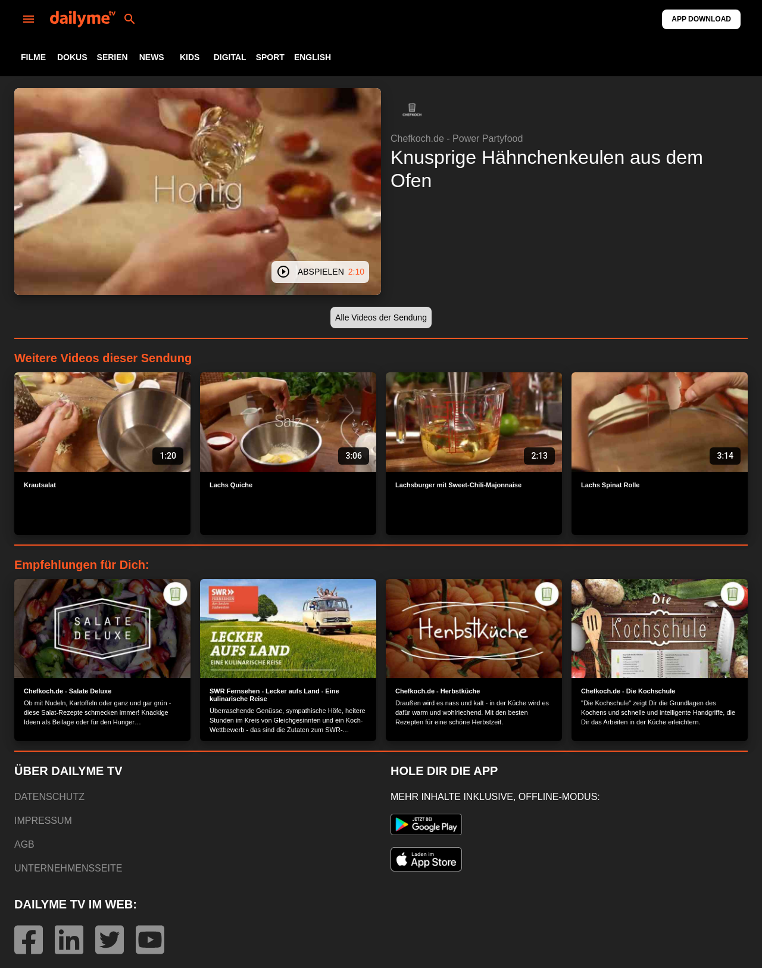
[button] (412, 109)
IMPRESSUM (43, 821)
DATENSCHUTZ (49, 797)
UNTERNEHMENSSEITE (68, 868)
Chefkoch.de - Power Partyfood (457, 138)
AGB (24, 844)
